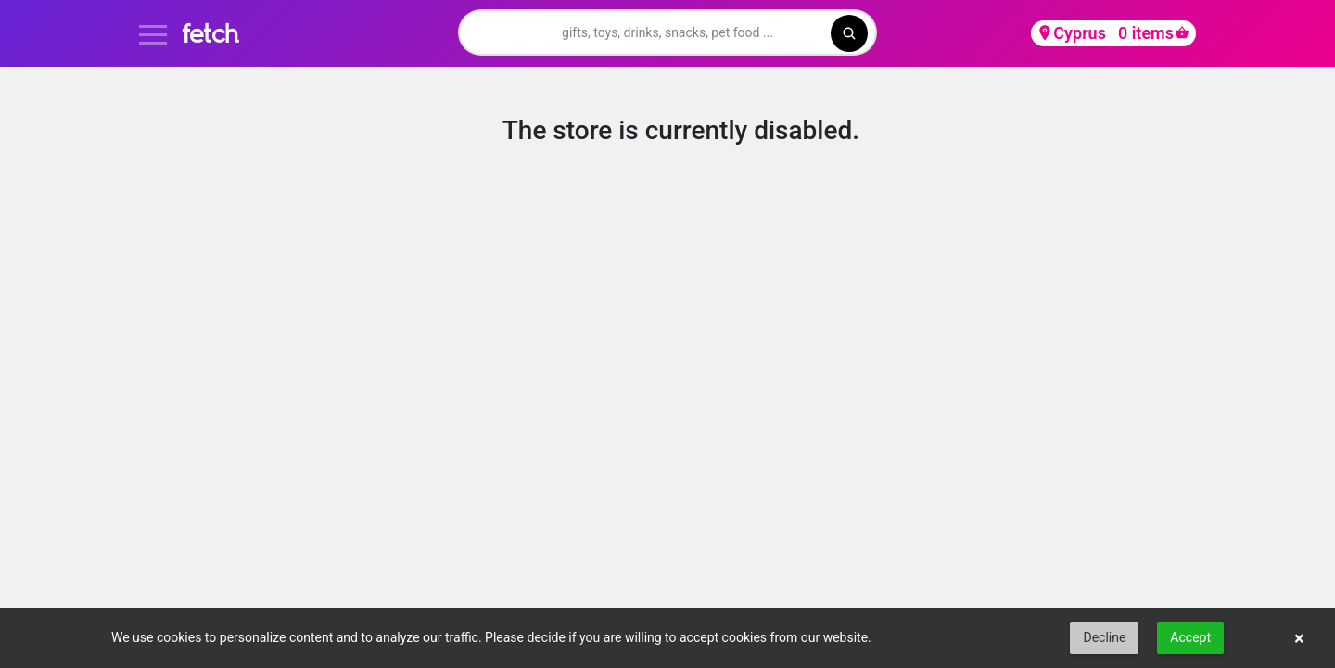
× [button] (1299, 638)
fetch (210, 33)
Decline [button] (1104, 637)
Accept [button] (1190, 637)
